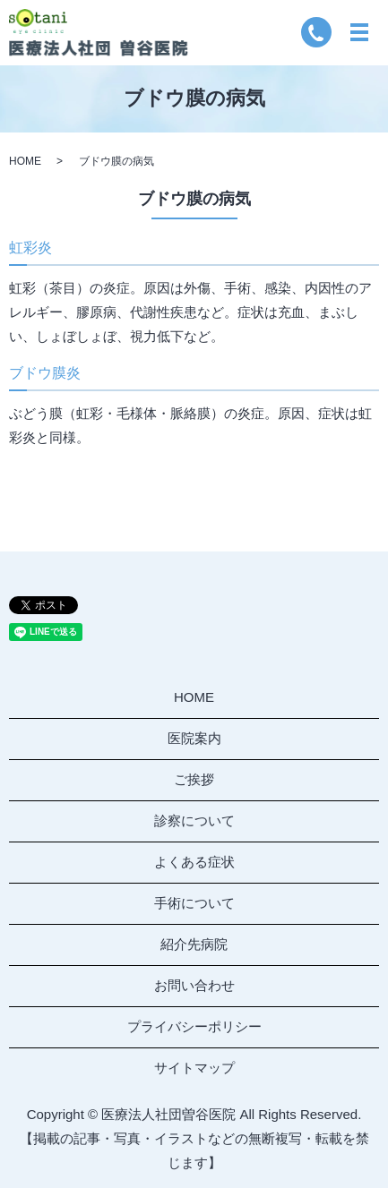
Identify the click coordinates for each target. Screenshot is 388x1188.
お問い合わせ (194, 985)
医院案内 (194, 738)
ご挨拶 (194, 779)
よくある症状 (194, 861)
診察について (194, 820)
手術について (194, 902)
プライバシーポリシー (194, 1026)
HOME (25, 161)
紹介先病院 (194, 944)
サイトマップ (194, 1067)
